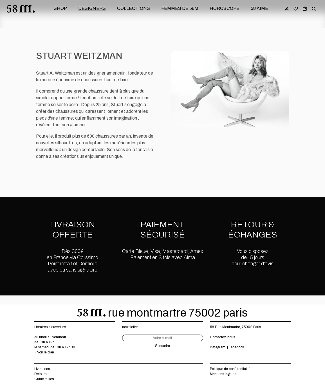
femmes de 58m (179, 8)
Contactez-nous (222, 337)
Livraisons (42, 369)
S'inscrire (162, 346)
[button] (304, 8)
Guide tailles (44, 379)
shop (60, 8)
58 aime (259, 8)
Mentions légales (223, 374)
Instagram (217, 347)
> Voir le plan (44, 352)
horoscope (224, 8)
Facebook (236, 347)
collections (133, 8)
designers (92, 8)
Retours (40, 374)
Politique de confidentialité (230, 369)
